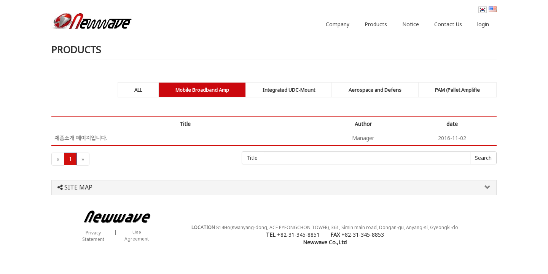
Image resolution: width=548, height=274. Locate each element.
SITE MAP (74, 187)
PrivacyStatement (93, 235)
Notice (410, 24)
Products (376, 24)
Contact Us (448, 24)
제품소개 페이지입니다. (80, 138)
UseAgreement (136, 235)
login (483, 24)
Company (337, 24)
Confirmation (483, 157)
